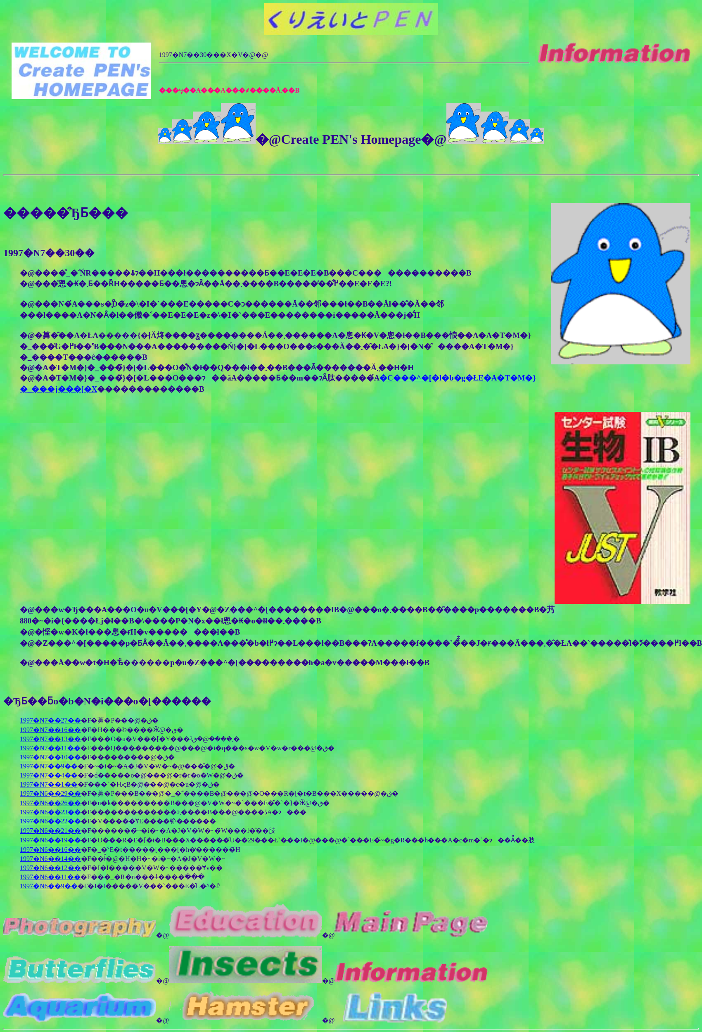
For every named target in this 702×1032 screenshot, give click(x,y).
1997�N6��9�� (49, 885)
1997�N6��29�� (50, 793)
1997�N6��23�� (50, 812)
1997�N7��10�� (50, 757)
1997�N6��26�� (50, 802)
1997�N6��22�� (50, 821)
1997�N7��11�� (50, 747)
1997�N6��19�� (50, 840)
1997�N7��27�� (50, 720)
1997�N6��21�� (50, 830)
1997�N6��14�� (50, 858)
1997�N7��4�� (49, 775)
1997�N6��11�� (50, 876)
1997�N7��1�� (49, 784)
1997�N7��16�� (50, 729)
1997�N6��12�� (50, 867)
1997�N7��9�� (49, 766)
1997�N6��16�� (50, 849)
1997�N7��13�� (50, 738)
